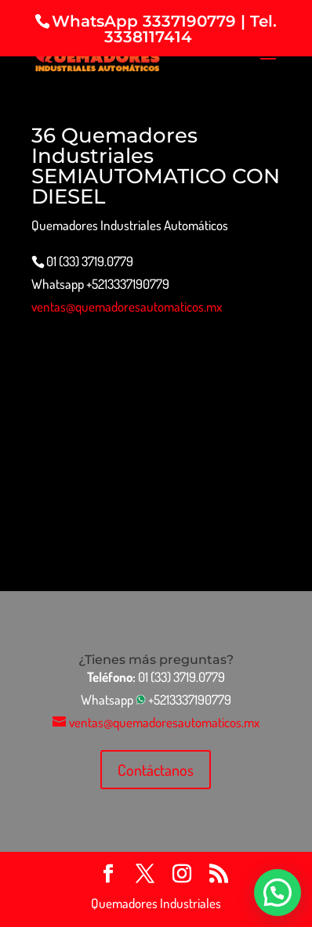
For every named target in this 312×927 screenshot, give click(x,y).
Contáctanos (156, 769)
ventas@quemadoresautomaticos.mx (126, 306)
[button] (277, 892)
